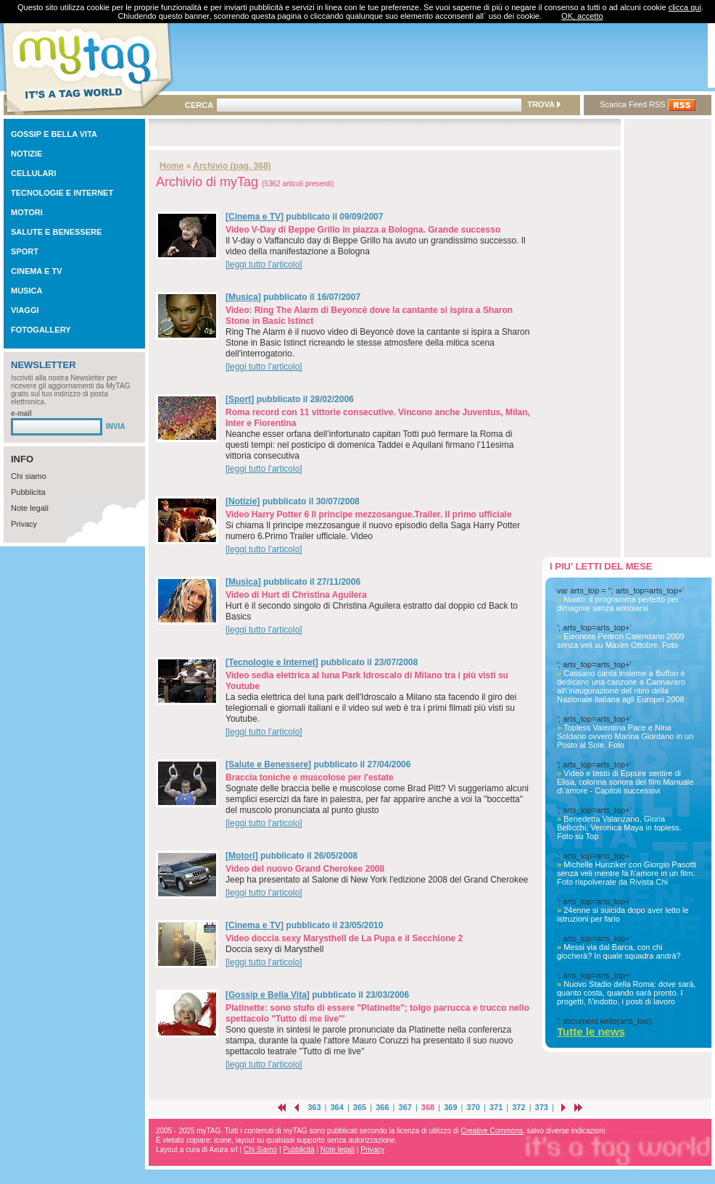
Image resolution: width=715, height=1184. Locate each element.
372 (518, 1107)
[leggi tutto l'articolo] (264, 264)
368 (427, 1107)
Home (171, 166)
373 (541, 1107)
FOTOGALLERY (41, 329)
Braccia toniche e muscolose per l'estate (310, 777)
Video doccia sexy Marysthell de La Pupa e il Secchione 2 (344, 938)
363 (314, 1107)
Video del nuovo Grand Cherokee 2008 (305, 869)
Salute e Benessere (268, 764)
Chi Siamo (260, 1150)
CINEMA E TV (36, 271)
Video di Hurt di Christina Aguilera (296, 595)
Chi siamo (28, 476)
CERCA (199, 105)
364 (336, 1107)
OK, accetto (582, 16)
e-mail (21, 413)
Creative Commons (491, 1131)
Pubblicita (28, 492)
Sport (239, 399)
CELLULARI (33, 173)
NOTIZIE (26, 153)
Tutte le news (591, 1031)
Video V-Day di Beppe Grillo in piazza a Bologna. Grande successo (363, 230)
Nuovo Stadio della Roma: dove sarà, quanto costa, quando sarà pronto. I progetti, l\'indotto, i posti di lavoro (626, 993)
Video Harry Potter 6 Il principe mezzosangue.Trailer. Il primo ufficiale (369, 514)
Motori (241, 856)
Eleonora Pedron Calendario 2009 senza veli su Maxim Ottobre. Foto (621, 640)
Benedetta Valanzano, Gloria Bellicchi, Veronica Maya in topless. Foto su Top (619, 827)
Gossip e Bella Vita (267, 995)
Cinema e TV (254, 217)
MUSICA (26, 290)
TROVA (543, 104)
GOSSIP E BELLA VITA (54, 134)
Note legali (30, 508)
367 (405, 1107)
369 (450, 1107)
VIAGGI (25, 310)
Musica (243, 297)
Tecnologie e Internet (271, 662)
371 (496, 1107)
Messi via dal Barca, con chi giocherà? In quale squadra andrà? (619, 951)
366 (382, 1107)
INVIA (115, 426)
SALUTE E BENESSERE (56, 232)
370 (473, 1107)
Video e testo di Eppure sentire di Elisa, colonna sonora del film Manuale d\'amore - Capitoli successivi (625, 782)
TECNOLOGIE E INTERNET (62, 192)
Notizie (242, 501)
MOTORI (27, 212)
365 (359, 1107)
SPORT (24, 251)
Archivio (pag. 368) (231, 166)
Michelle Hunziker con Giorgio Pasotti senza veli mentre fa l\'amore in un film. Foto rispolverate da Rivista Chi (626, 873)
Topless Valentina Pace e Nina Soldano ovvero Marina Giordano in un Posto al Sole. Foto (625, 736)
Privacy (24, 524)
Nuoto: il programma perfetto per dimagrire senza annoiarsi (618, 603)
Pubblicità (298, 1150)
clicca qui (685, 7)
